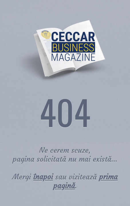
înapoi (43, 177)
